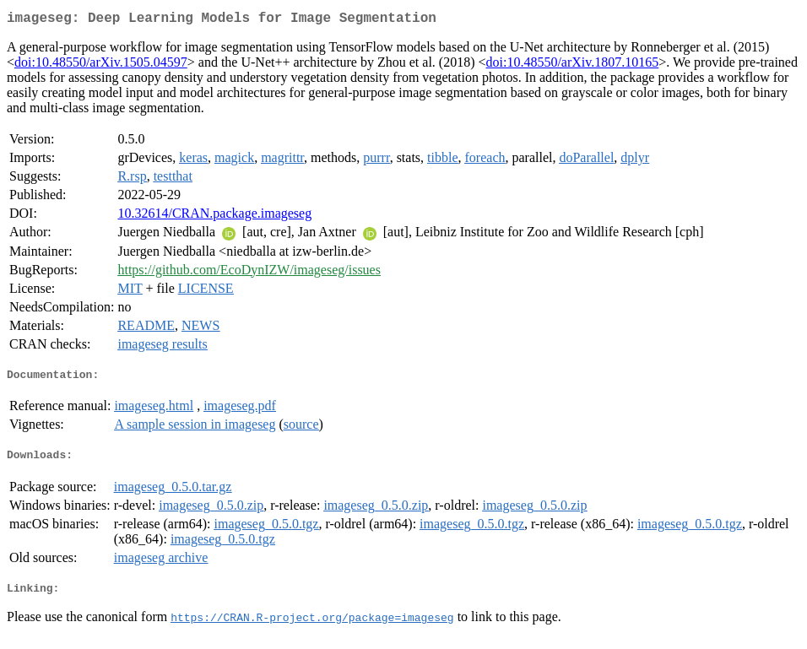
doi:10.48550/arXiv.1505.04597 (100, 65)
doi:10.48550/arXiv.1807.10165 (572, 65)
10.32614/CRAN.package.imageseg (214, 216)
